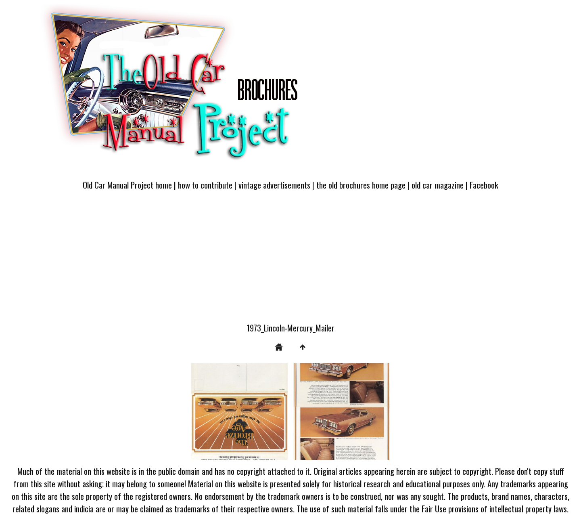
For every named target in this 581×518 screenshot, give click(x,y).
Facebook (484, 184)
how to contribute (205, 184)
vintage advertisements (274, 184)
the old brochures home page (360, 184)
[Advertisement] (290, 261)
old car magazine (438, 184)
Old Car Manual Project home (127, 184)
